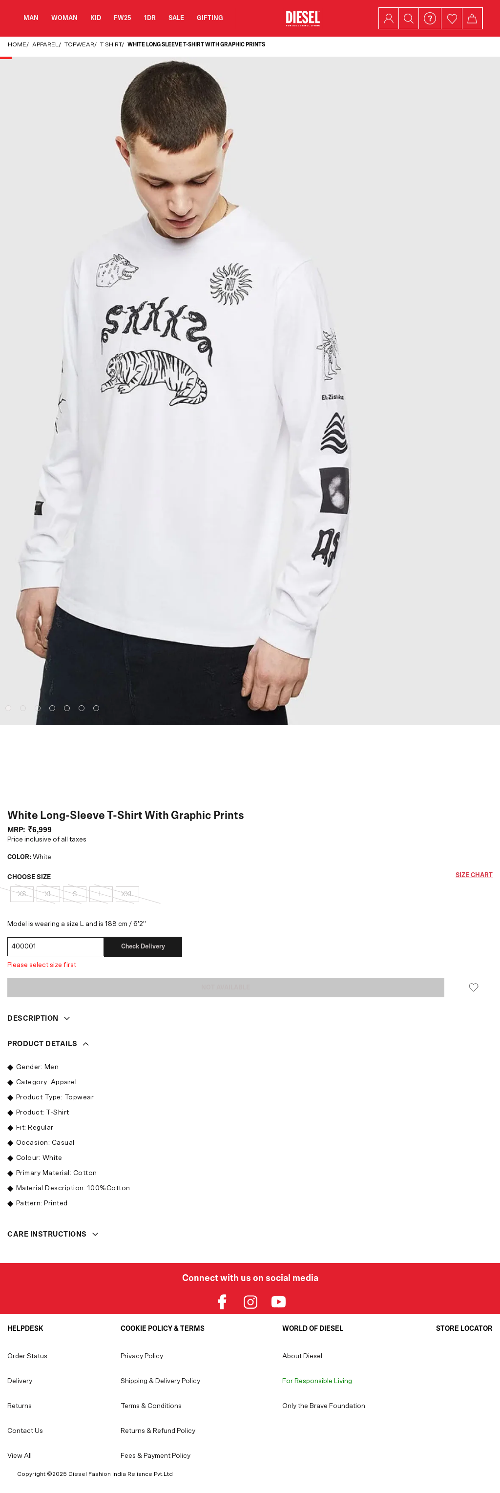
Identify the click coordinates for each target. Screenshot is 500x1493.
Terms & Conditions (151, 1406)
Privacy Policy (142, 1356)
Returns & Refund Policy (158, 1431)
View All (19, 1455)
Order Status (27, 1356)
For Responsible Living (317, 1381)
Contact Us (25, 1431)
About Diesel (302, 1356)
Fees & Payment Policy (155, 1455)
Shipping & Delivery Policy (160, 1381)
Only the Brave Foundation (323, 1406)
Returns (19, 1406)
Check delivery (143, 946)
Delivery (19, 1381)
